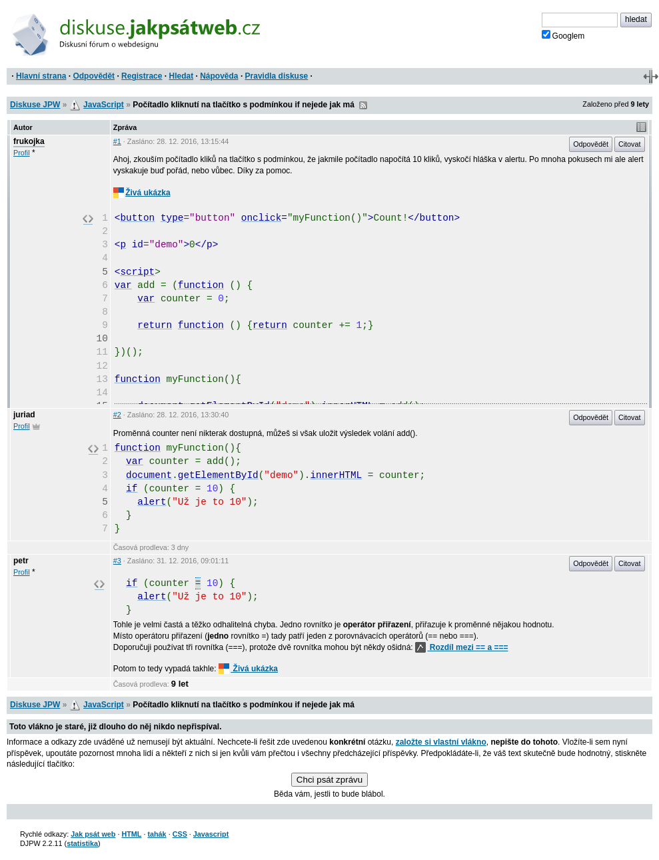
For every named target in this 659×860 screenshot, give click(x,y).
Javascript (211, 834)
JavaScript (103, 104)
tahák (156, 834)
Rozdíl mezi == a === (461, 647)
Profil (21, 153)
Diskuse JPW (35, 104)
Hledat (181, 76)
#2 (117, 415)
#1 (117, 141)
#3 (117, 561)
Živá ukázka (142, 192)
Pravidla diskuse (277, 76)
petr (21, 560)
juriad (24, 414)
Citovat (629, 144)
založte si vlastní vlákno (441, 742)
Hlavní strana (41, 76)
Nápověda (219, 76)
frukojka (29, 141)
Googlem (563, 35)
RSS (363, 105)
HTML (131, 834)
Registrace (141, 76)
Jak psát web (93, 834)
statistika (82, 843)
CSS (180, 834)
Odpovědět (94, 76)
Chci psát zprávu (329, 780)
